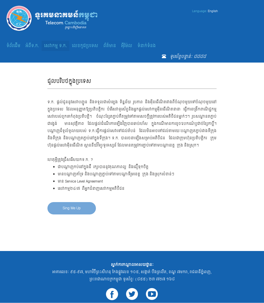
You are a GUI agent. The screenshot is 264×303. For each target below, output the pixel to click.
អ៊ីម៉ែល (126, 45)
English (213, 11)
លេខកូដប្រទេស (85, 45)
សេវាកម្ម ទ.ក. (55, 45)
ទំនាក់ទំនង (146, 45)
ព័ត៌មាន (109, 45)
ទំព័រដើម (13, 45)
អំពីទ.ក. (32, 45)
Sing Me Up (72, 208)
